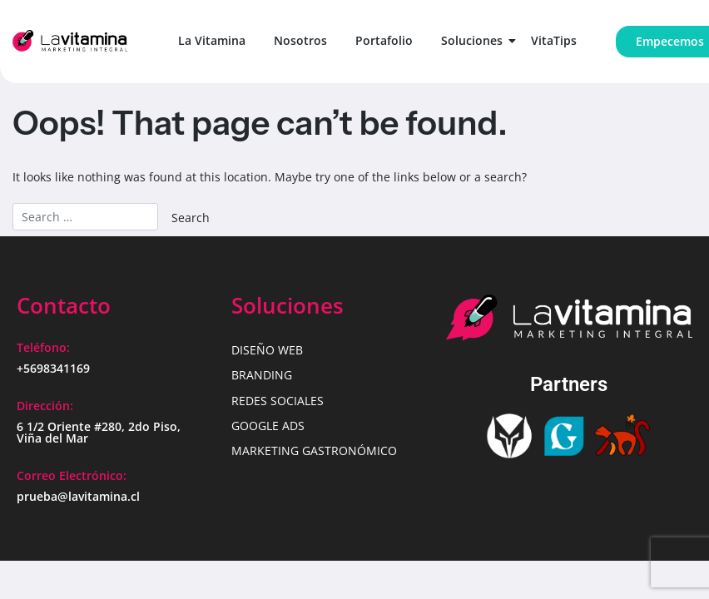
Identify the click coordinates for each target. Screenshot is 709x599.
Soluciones (474, 40)
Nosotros (300, 40)
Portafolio (384, 40)
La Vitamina (211, 40)
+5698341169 (53, 368)
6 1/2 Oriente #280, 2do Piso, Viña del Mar (99, 432)
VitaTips (554, 40)
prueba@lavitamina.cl (78, 496)
